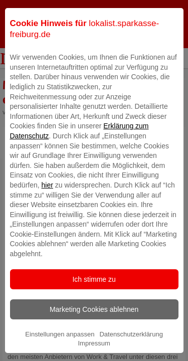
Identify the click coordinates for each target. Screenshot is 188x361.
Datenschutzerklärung (130, 351)
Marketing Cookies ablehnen (94, 326)
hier (47, 202)
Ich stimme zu (93, 296)
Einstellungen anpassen (59, 351)
